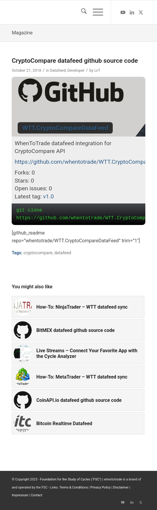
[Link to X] (140, 12)
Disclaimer (121, 487)
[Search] (81, 12)
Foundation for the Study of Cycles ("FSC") (70, 479)
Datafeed (57, 70)
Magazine (22, 33)
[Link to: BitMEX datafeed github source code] (78, 330)
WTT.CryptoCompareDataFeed (65, 128)
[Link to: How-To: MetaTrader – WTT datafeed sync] (78, 377)
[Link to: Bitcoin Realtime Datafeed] (78, 423)
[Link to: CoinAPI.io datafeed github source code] (78, 400)
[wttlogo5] (65, 12)
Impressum (20, 495)
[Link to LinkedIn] (131, 12)
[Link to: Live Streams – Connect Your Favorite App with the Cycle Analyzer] (78, 353)
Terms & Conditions (73, 487)
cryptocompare (37, 252)
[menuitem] (81, 12)
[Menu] (95, 12)
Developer (75, 70)
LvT (97, 70)
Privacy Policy (100, 487)
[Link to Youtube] (122, 12)
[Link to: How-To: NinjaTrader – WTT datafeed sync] (78, 307)
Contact (36, 495)
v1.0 (48, 196)
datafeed (62, 252)
